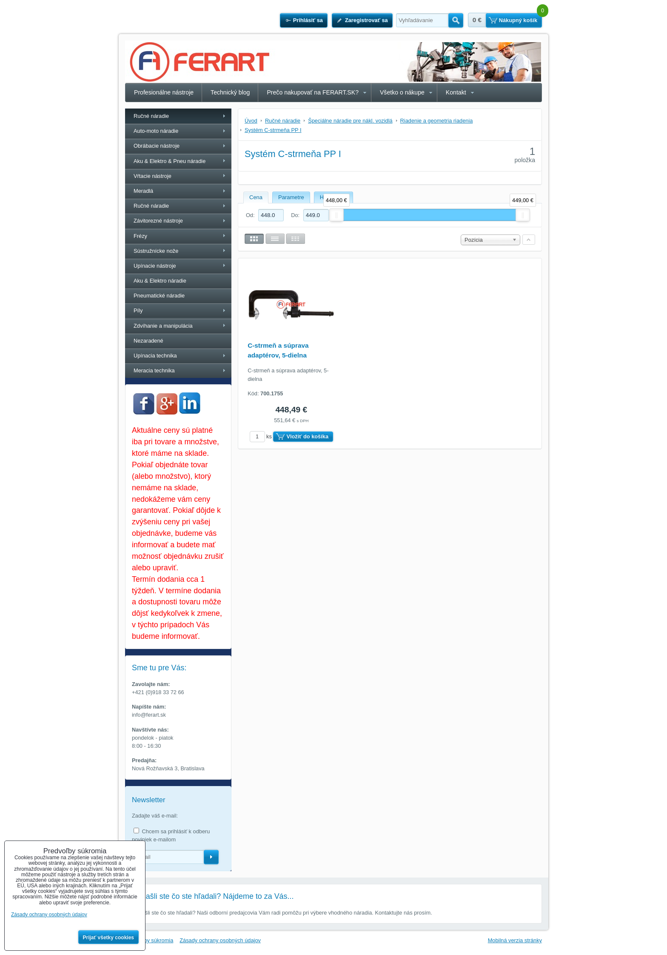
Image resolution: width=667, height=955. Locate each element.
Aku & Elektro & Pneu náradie (169, 161)
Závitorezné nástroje (158, 220)
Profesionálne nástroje (164, 92)
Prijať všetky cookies (108, 938)
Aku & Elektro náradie (160, 280)
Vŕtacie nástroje (152, 176)
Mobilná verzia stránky (515, 940)
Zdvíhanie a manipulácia (163, 326)
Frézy (140, 236)
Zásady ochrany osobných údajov (220, 940)
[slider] (336, 215)
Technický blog (230, 92)
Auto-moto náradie (156, 131)
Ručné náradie (151, 116)
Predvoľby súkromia (149, 940)
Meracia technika (154, 370)
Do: (309, 215)
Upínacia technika (155, 355)
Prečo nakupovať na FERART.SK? (313, 92)
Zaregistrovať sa (366, 20)
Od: (265, 215)
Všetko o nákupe (402, 92)
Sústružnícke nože (156, 251)
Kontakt (456, 92)
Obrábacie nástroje (157, 146)
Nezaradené (148, 340)
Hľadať (455, 20)
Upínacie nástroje (155, 266)
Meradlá (143, 191)
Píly (138, 310)
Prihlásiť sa (308, 20)
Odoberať (211, 857)
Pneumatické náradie (159, 295)
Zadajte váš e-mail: (155, 815)
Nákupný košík (518, 20)
